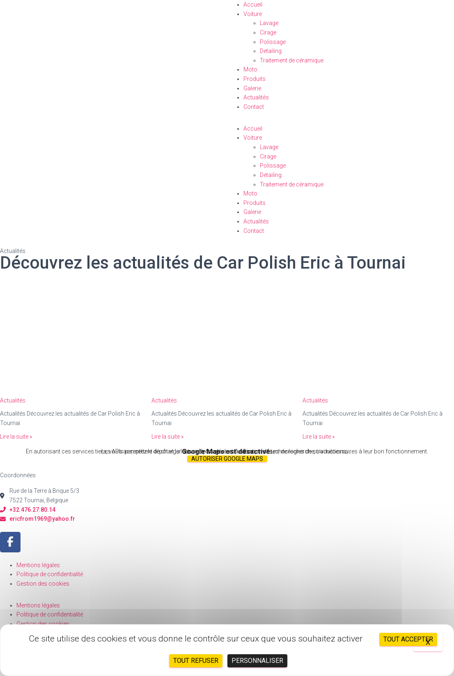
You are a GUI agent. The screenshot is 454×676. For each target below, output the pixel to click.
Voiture (252, 14)
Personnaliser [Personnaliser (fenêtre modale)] (257, 661)
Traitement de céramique (291, 60)
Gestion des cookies (42, 583)
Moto (250, 69)
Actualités (256, 97)
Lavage (269, 23)
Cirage (268, 32)
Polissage (273, 42)
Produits (254, 79)
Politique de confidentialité (49, 574)
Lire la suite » (16, 436)
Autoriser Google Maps (227, 458)
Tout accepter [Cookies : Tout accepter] (408, 639)
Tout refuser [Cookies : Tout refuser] (195, 661)
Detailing (271, 51)
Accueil (252, 4)
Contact (253, 106)
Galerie (252, 88)
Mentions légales (38, 565)
